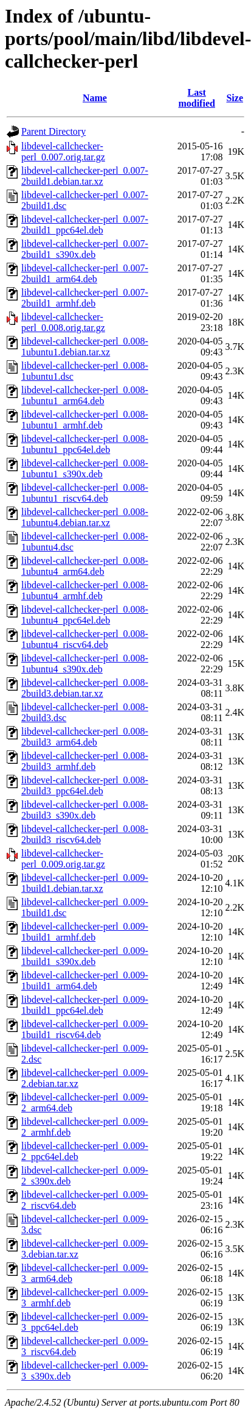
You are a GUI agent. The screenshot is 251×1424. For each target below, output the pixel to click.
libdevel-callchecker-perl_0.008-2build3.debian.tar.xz (84, 688)
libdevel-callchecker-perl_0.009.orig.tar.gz (63, 858)
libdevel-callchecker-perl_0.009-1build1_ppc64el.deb (84, 1005)
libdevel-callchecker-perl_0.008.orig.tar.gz (63, 322)
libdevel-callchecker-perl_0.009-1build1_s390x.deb (84, 956)
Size (234, 98)
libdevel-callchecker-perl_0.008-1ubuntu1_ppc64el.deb (84, 444)
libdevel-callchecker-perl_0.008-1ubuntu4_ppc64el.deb (84, 614)
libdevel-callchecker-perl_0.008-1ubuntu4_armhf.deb (84, 590)
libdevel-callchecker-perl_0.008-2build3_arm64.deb (84, 736)
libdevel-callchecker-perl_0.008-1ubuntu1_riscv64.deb (84, 493)
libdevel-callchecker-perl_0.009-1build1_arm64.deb (84, 980)
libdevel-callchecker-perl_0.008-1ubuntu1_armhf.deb (84, 419)
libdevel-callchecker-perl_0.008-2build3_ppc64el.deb (84, 785)
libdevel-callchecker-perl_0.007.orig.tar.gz (63, 151)
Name (95, 98)
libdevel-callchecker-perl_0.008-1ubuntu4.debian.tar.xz (84, 517)
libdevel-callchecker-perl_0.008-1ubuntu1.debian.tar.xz (84, 346)
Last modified (196, 98)
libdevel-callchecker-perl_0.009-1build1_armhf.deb (84, 931)
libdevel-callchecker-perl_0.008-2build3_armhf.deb (84, 761)
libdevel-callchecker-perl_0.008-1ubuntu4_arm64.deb (84, 566)
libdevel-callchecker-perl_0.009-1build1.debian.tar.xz (84, 883)
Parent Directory (53, 131)
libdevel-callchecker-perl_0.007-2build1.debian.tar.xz (84, 176)
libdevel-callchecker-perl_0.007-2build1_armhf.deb (84, 297)
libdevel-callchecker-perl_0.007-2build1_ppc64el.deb (84, 224)
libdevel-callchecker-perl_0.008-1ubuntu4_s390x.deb (84, 663)
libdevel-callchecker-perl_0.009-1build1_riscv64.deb (84, 1029)
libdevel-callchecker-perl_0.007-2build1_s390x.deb (84, 249)
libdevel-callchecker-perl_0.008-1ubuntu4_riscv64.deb (84, 639)
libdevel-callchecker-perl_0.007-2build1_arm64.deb (84, 273)
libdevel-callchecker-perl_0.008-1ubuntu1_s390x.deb (84, 468)
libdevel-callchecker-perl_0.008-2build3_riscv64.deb (84, 834)
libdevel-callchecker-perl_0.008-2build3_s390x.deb (84, 810)
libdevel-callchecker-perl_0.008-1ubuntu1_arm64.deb (84, 395)
